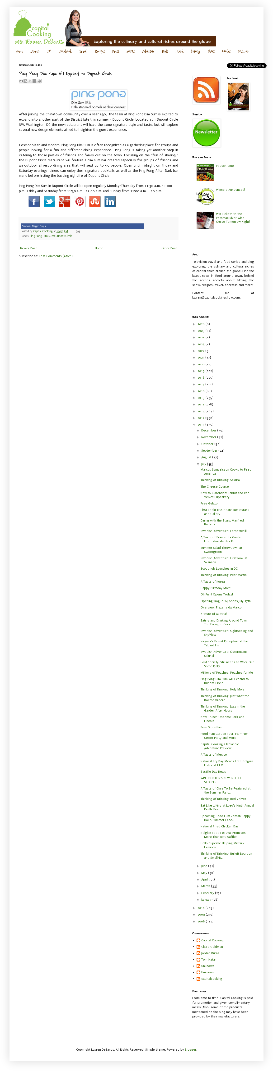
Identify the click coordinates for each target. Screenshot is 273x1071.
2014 (202, 404)
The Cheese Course (215, 486)
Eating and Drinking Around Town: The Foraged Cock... (224, 622)
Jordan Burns (210, 953)
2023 (202, 344)
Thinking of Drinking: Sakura (220, 480)
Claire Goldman (212, 946)
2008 (202, 921)
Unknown (207, 966)
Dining (195, 51)
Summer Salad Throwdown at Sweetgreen (221, 550)
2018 (202, 377)
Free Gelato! (209, 503)
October (207, 444)
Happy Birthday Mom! (216, 588)
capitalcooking (211, 978)
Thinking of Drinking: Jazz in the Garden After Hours (223, 708)
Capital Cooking (212, 940)
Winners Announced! (230, 189)
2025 (202, 330)
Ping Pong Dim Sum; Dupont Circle (51, 236)
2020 (202, 364)
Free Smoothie (211, 727)
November (209, 437)
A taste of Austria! (214, 614)
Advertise (148, 51)
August (206, 457)
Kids (165, 51)
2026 (202, 324)
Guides (226, 51)
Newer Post (28, 248)
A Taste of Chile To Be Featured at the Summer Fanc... (225, 790)
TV (49, 51)
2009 (202, 914)
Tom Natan (209, 959)
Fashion (243, 51)
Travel (83, 51)
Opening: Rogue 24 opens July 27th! (226, 601)
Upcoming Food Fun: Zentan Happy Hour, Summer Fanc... (226, 818)
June (204, 866)
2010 (202, 908)
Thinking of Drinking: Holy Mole (223, 689)
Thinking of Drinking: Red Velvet (223, 799)
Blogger (190, 1049)
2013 (202, 411)
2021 (201, 357)
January (206, 899)
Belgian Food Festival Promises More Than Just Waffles (223, 835)
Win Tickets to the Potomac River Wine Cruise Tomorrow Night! (233, 218)
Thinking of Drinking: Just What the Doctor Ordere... (225, 698)
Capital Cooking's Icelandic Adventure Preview (220, 746)
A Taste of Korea (213, 581)
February (208, 893)
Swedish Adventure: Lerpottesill (224, 531)
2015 (202, 397)
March (206, 886)
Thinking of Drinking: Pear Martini (224, 575)
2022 (201, 351)
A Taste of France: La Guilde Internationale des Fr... (221, 539)
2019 (202, 371)
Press (115, 51)
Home (19, 51)
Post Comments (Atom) (56, 256)
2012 (201, 418)
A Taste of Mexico (214, 754)
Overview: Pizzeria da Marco (221, 607)
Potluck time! (225, 166)
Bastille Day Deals (213, 771)
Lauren (34, 51)
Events (131, 51)
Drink (179, 51)
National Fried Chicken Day (220, 826)
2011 (201, 424)
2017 (201, 384)
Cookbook (65, 51)
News (211, 51)
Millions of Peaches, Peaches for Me (227, 672)
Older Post (169, 248)
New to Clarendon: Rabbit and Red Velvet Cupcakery (225, 495)
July (204, 464)
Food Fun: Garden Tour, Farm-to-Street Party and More (224, 736)
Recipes (100, 51)
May (204, 873)
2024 (202, 337)
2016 (202, 391)
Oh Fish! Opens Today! (217, 594)
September (209, 450)
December (209, 430)
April (205, 879)
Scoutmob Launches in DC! (219, 568)
